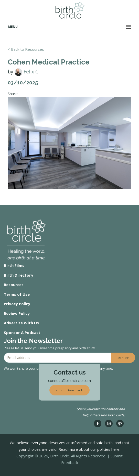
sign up (123, 357)
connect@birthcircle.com (69, 380)
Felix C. (27, 71)
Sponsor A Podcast (22, 332)
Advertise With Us (21, 322)
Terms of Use (17, 294)
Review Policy (17, 313)
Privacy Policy (17, 303)
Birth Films (14, 265)
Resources (14, 284)
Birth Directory (18, 275)
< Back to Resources (26, 49)
